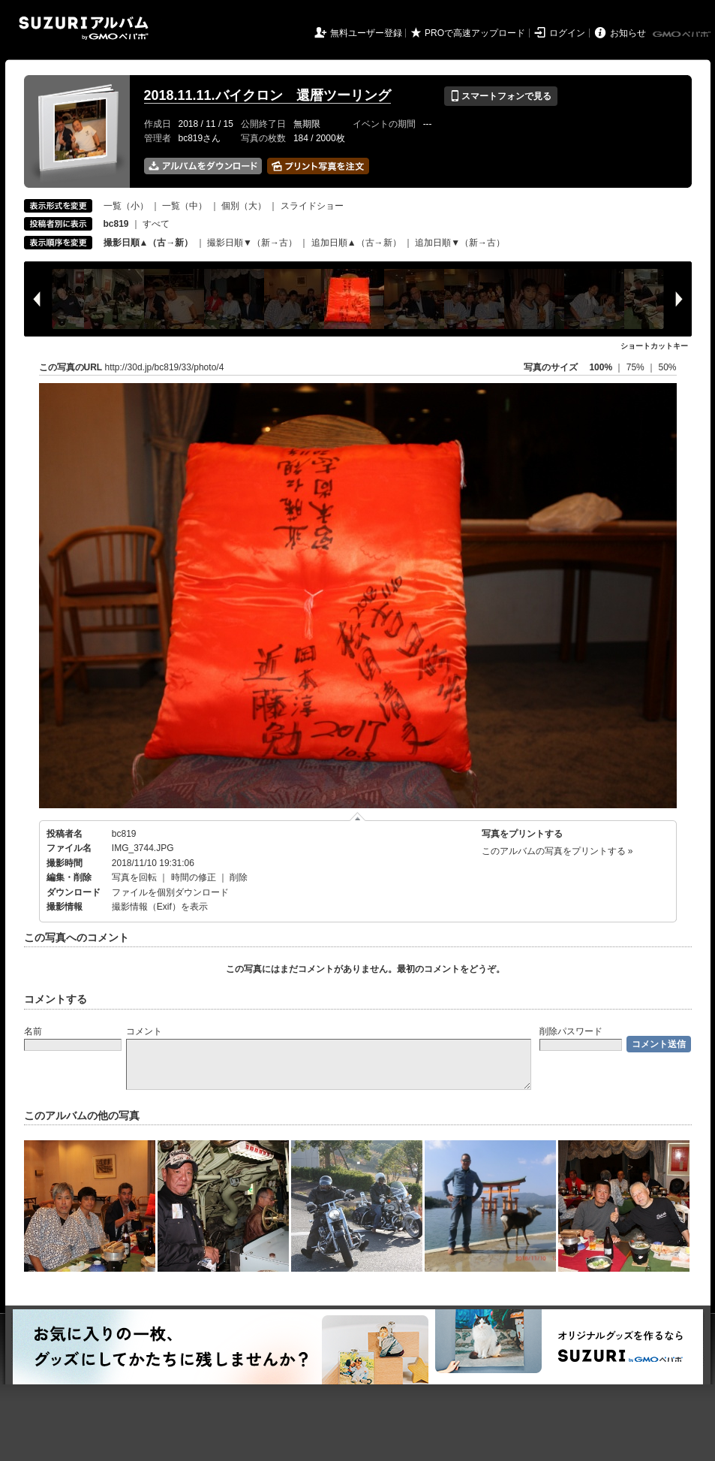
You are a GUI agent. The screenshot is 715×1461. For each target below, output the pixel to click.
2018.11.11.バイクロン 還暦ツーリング (267, 95)
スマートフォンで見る (500, 96)
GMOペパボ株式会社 (683, 34)
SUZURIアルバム (83, 28)
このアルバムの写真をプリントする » (557, 851)
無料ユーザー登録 (366, 33)
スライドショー (312, 206)
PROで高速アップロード (475, 33)
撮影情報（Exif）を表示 (160, 906)
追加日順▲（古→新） (356, 242)
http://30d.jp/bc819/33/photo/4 (164, 367)
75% (636, 367)
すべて (156, 224)
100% (600, 367)
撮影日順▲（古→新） (149, 242)
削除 (239, 877)
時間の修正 (193, 877)
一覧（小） (126, 206)
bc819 (124, 834)
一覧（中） (184, 206)
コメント (144, 1031)
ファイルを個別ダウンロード (170, 892)
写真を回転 (134, 877)
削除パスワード (570, 1031)
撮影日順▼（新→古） (252, 242)
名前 (33, 1031)
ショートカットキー (654, 346)
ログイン (567, 33)
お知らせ (628, 33)
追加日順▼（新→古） (460, 242)
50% (667, 367)
